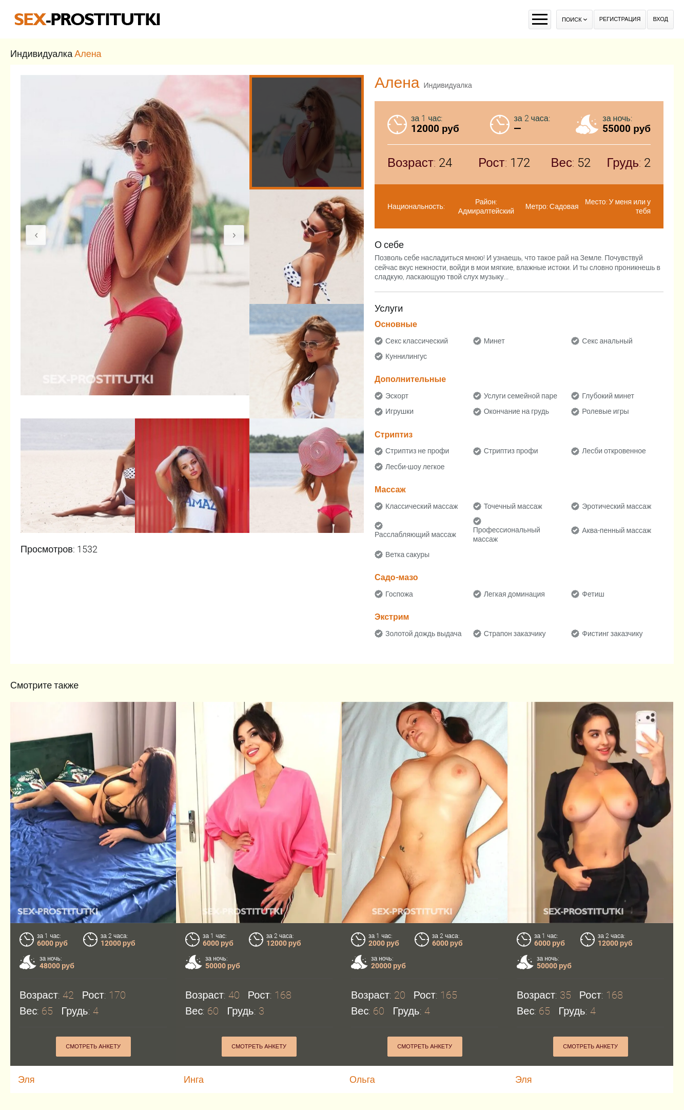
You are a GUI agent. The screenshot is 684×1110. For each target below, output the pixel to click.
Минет (494, 341)
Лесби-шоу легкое (415, 467)
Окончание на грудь (516, 411)
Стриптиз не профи (417, 451)
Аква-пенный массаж (616, 530)
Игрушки (399, 411)
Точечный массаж (513, 506)
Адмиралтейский (486, 211)
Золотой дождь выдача (423, 633)
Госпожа (399, 594)
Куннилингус (406, 356)
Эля (26, 1079)
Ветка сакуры (407, 554)
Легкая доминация (514, 594)
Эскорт (396, 396)
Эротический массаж (616, 506)
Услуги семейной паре (520, 396)
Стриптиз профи (511, 451)
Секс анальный (607, 341)
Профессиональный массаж (506, 534)
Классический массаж (421, 506)
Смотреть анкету (93, 1046)
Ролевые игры (605, 411)
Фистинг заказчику (612, 633)
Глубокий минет (608, 396)
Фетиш (593, 594)
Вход (660, 19)
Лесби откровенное (614, 451)
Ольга (362, 1079)
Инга (194, 1079)
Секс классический (416, 341)
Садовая (564, 206)
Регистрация (620, 19)
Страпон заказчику (515, 633)
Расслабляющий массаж (415, 534)
